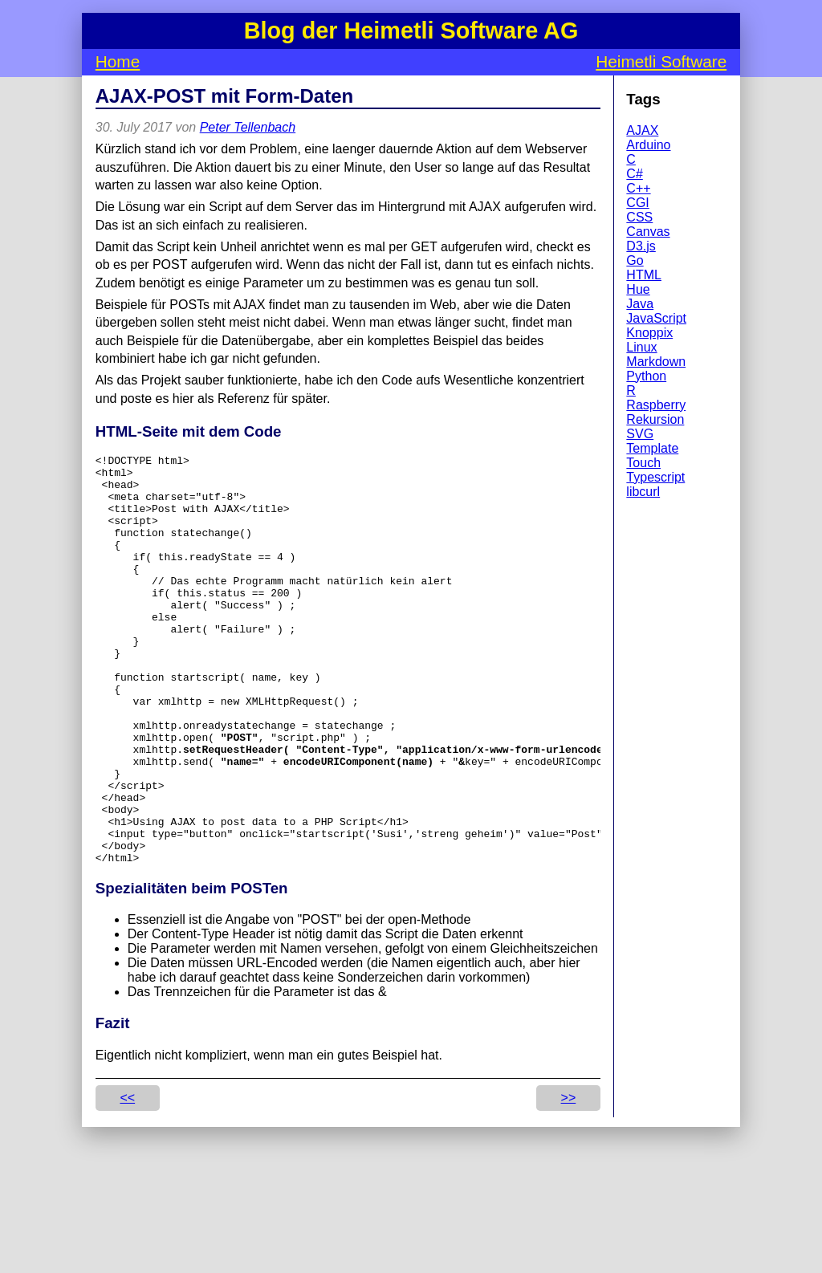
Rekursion (655, 419)
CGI (637, 202)
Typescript (655, 477)
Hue (637, 289)
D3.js (640, 246)
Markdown (656, 361)
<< (127, 1179)
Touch (643, 463)
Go (634, 260)
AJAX (642, 130)
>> (568, 1179)
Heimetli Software (661, 61)
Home (118, 61)
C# (634, 174)
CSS (639, 217)
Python (646, 376)
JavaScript (656, 318)
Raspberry (656, 405)
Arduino (648, 145)
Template (652, 448)
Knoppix (649, 333)
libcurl (643, 491)
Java (639, 304)
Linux (641, 347)
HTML (643, 275)
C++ (638, 188)
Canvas (647, 231)
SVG (639, 434)
